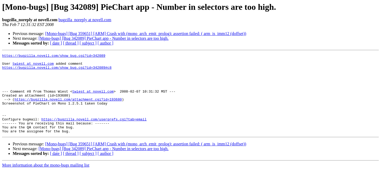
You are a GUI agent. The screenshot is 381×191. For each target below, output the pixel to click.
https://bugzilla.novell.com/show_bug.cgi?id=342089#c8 (56, 70)
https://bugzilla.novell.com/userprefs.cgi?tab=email (94, 132)
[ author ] (106, 43)
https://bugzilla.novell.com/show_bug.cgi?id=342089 (53, 56)
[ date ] (56, 43)
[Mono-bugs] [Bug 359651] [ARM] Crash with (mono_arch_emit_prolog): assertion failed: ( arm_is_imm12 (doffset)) (145, 33)
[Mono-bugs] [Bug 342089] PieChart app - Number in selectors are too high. (104, 38)
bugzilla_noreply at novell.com (84, 20)
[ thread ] (71, 43)
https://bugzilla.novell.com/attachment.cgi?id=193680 (68, 108)
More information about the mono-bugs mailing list (45, 181)
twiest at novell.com (33, 65)
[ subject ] (88, 43)
